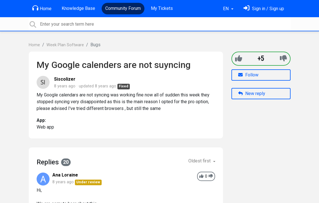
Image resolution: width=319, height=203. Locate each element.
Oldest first (200, 161)
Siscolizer (64, 79)
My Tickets (162, 8)
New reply (251, 93)
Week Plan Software (65, 45)
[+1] (238, 58)
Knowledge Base (78, 8)
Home (42, 8)
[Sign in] (263, 8)
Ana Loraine (65, 175)
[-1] (283, 58)
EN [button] (226, 8)
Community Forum (123, 8)
